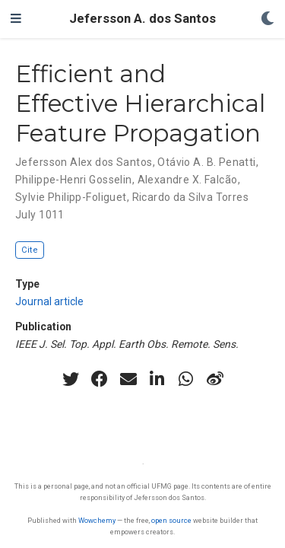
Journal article (49, 301)
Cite (29, 250)
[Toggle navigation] (16, 19)
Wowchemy (97, 520)
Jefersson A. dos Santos (142, 18)
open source (171, 520)
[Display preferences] (267, 19)
